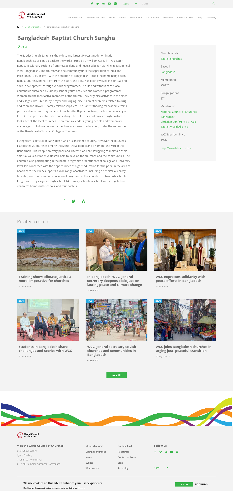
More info (83, 488)
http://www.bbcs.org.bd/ (176, 148)
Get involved (152, 17)
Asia (24, 46)
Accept (184, 484)
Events (122, 17)
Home (18, 27)
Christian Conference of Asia (178, 122)
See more (117, 374)
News (112, 17)
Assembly (211, 17)
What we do (136, 17)
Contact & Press (185, 17)
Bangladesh (168, 72)
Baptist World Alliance (174, 127)
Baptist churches (171, 59)
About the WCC (75, 17)
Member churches (96, 17)
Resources (168, 17)
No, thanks (201, 484)
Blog (200, 17)
